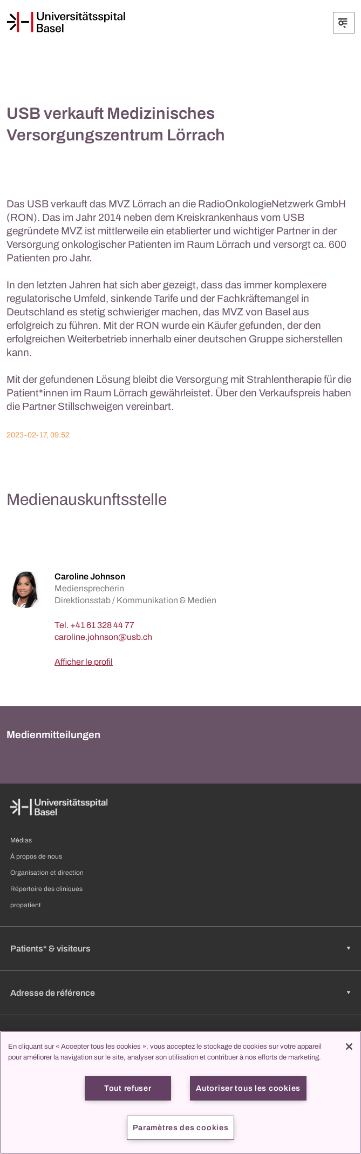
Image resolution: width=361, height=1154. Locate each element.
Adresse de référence (52, 992)
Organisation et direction (47, 872)
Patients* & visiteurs (50, 948)
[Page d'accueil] (65, 22)
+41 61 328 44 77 (102, 625)
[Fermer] (349, 1046)
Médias (21, 840)
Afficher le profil (84, 661)
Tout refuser (128, 1088)
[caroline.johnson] (103, 637)
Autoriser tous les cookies (248, 1088)
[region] (180, 1092)
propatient (25, 905)
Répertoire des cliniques (46, 889)
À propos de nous (36, 856)
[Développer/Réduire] (344, 22)
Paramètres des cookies (181, 1127)
